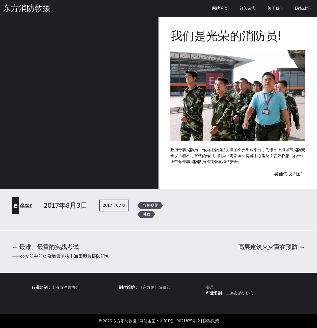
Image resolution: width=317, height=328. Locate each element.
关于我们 (275, 8)
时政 (146, 214)
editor (22, 205)
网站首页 (220, 8)
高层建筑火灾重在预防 (271, 247)
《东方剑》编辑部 (154, 287)
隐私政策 (303, 8)
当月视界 (150, 205)
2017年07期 (114, 205)
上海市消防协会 (65, 287)
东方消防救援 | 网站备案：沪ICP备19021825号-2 (156, 321)
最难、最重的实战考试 (60, 251)
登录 (210, 287)
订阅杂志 (248, 8)
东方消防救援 (27, 8)
